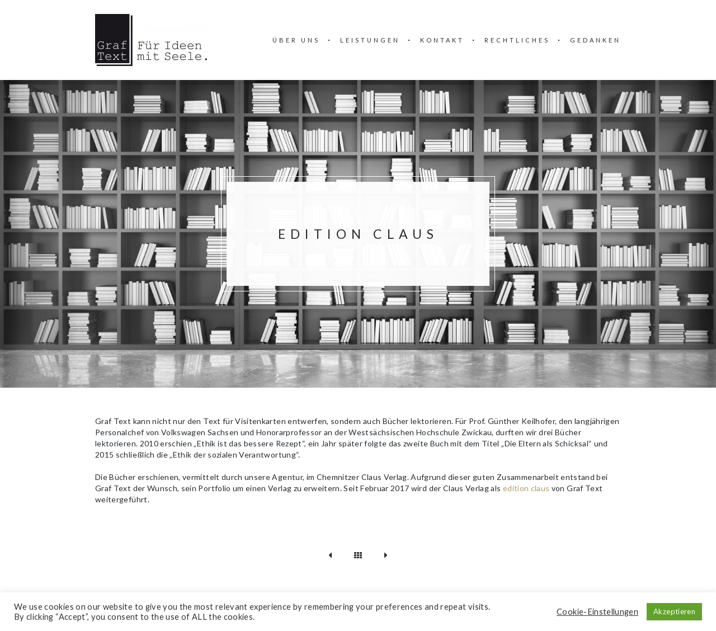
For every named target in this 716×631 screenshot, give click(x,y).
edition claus (526, 488)
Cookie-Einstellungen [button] (597, 611)
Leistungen (370, 40)
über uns (296, 40)
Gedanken (595, 40)
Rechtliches (517, 40)
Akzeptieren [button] (674, 611)
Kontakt (442, 40)
